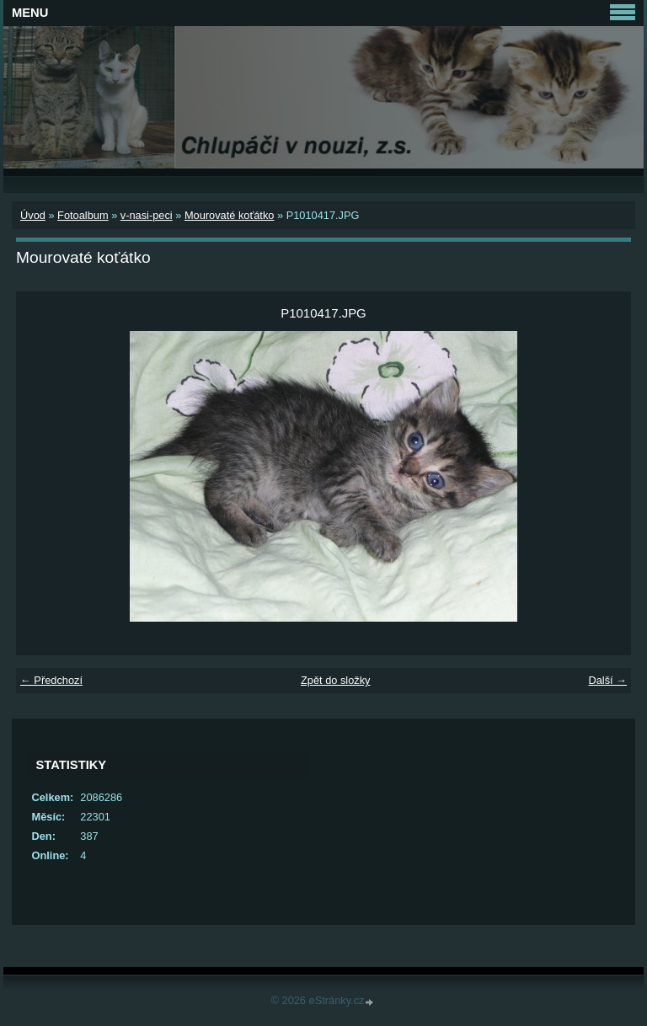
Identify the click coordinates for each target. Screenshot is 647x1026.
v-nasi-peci (146, 215)
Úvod (32, 215)
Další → (607, 680)
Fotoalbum (82, 215)
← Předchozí (51, 680)
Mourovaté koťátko (229, 215)
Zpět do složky (336, 680)
